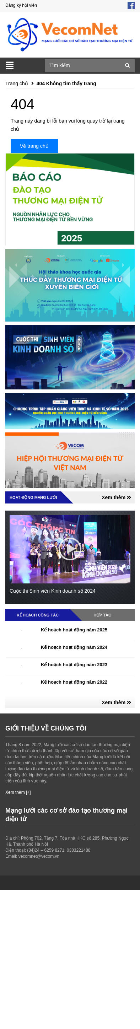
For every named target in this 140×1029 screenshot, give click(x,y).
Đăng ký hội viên (21, 5)
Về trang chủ (34, 146)
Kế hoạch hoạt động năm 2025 (74, 629)
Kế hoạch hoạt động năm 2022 (74, 682)
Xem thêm (116, 497)
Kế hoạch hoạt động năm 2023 (74, 664)
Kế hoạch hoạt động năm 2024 (74, 647)
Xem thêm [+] (18, 792)
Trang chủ (16, 83)
